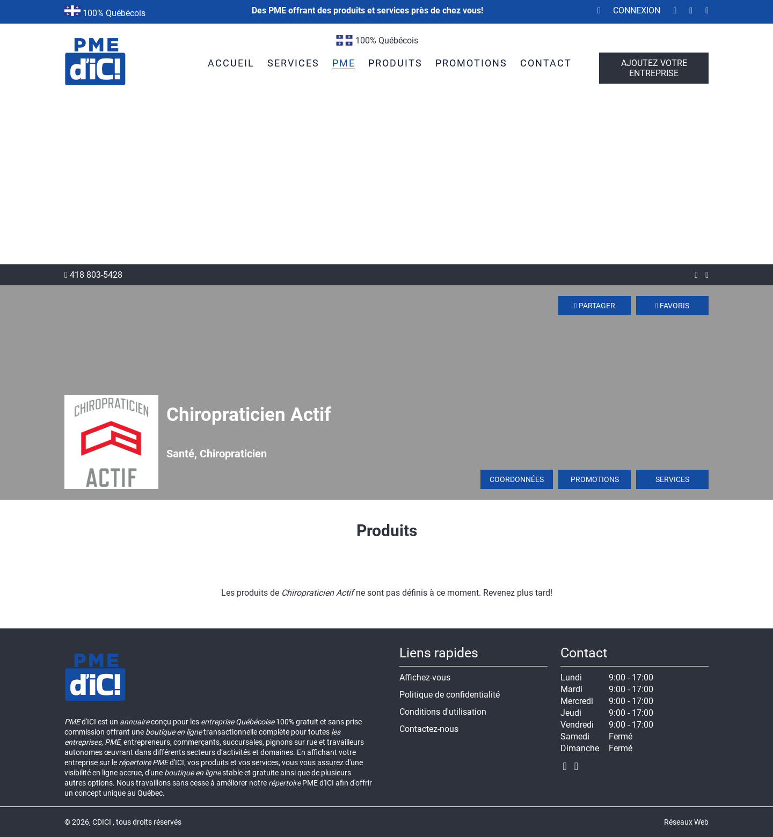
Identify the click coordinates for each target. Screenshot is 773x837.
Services (672, 479)
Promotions (595, 479)
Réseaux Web (686, 822)
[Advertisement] (386, 184)
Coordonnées (517, 479)
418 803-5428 (93, 275)
